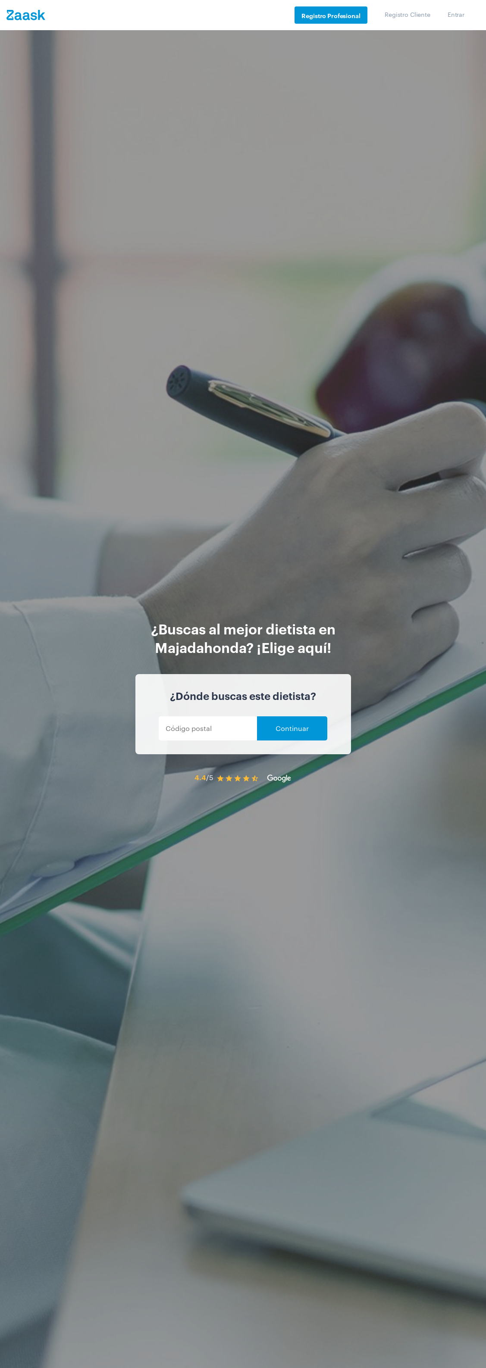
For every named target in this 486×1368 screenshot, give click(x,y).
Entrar (456, 14)
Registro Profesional (330, 15)
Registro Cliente (407, 14)
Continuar (292, 728)
